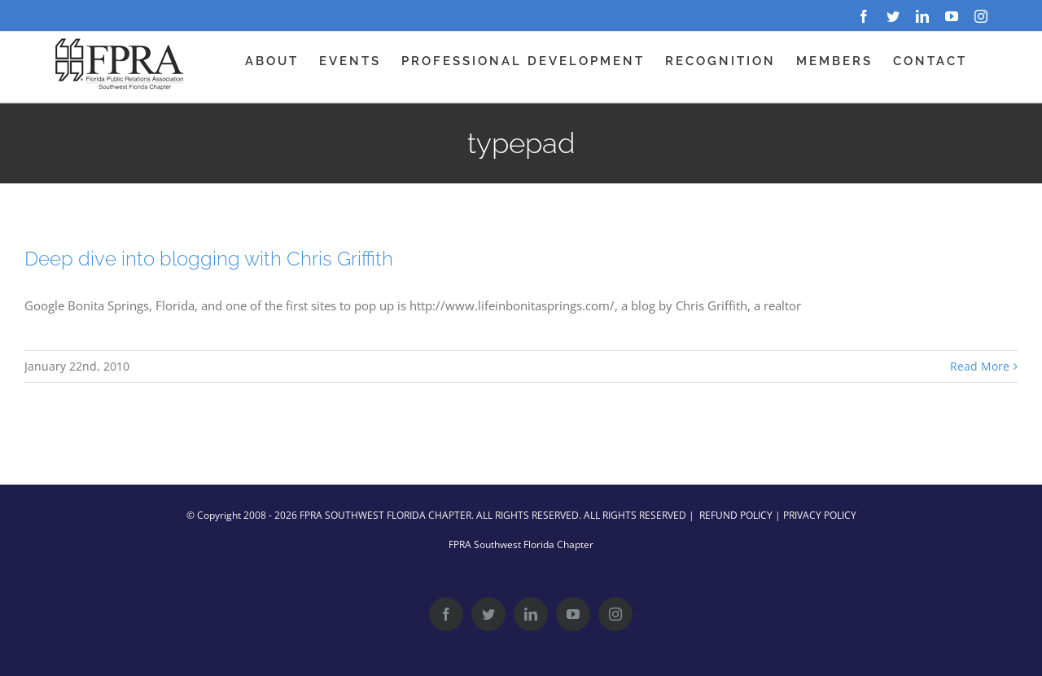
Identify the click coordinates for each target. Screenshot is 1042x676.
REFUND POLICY (736, 515)
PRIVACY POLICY (819, 515)
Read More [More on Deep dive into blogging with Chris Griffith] (979, 366)
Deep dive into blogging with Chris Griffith (208, 258)
